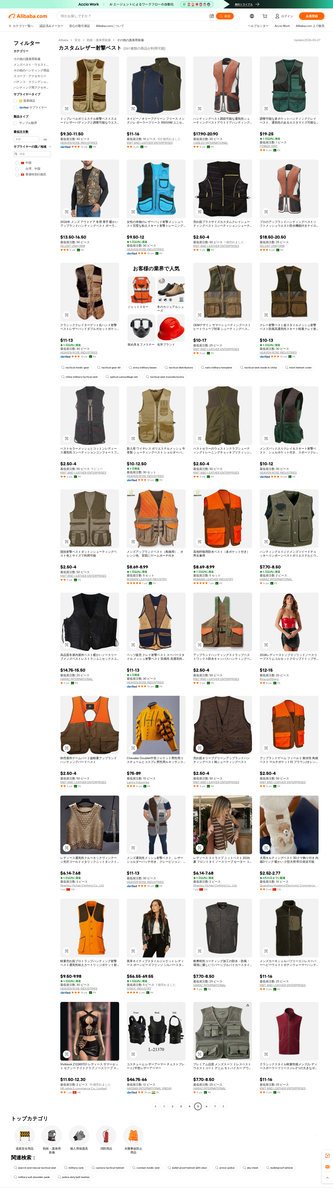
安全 (77, 40)
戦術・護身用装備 (99, 40)
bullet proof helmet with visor (187, 1168)
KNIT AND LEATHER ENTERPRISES (150, 142)
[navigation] (32, 574)
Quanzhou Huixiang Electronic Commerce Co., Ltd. (289, 885)
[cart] (265, 16)
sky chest (250, 1168)
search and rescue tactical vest (35, 1168)
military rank (73, 1168)
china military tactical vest (79, 377)
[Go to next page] (223, 1106)
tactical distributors (179, 367)
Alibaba (63, 40)
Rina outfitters (269, 679)
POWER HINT (269, 146)
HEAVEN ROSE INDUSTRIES (78, 142)
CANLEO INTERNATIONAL (210, 142)
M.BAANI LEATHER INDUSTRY (147, 579)
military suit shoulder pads (32, 1177)
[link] (327, 1155)
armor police (225, 1168)
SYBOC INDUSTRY (139, 988)
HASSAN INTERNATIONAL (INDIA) (149, 1088)
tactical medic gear (75, 367)
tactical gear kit (109, 367)
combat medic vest (146, 1168)
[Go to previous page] (155, 1106)
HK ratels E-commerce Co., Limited (83, 1088)
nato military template (216, 367)
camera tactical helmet (108, 1168)
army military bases (143, 367)
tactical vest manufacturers (165, 377)
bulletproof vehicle (279, 1168)
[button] (211, 16)
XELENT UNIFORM (72, 246)
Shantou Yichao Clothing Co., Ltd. (82, 885)
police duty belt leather (74, 1177)
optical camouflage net (122, 377)
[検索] (225, 16)
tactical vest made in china (258, 367)
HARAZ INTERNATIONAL (276, 579)
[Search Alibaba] (133, 16)
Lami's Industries (138, 782)
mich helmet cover (298, 367)
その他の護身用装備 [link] (130, 40)
